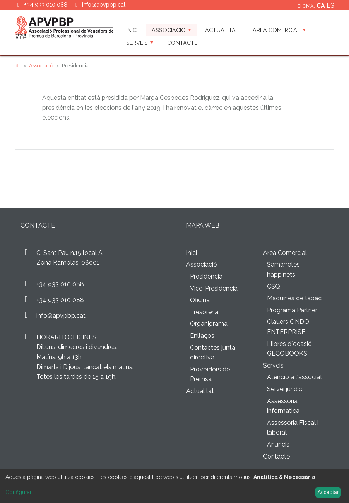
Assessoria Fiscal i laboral (292, 427)
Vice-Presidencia (214, 288)
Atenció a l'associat (294, 377)
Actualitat (222, 30)
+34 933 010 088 (60, 284)
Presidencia (206, 276)
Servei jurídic (284, 389)
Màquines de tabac (294, 298)
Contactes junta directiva (212, 352)
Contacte (182, 42)
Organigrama (209, 323)
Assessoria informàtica (283, 406)
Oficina (200, 300)
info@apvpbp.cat (103, 4)
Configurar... (20, 492)
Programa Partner (292, 310)
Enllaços (202, 335)
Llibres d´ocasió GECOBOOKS (289, 349)
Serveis (139, 42)
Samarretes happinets (283, 269)
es (330, 5)
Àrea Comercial (279, 30)
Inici (132, 30)
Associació (171, 30)
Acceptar (328, 492)
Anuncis (278, 444)
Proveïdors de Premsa (210, 374)
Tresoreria (204, 312)
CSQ (273, 286)
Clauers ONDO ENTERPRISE (288, 326)
